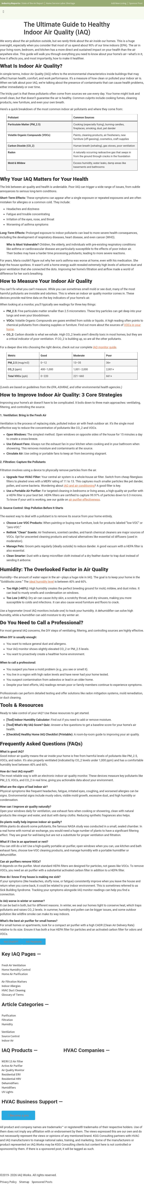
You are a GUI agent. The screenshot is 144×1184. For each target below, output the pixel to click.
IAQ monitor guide (104, 347)
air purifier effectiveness (84, 499)
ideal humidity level (41, 581)
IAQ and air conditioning (79, 485)
